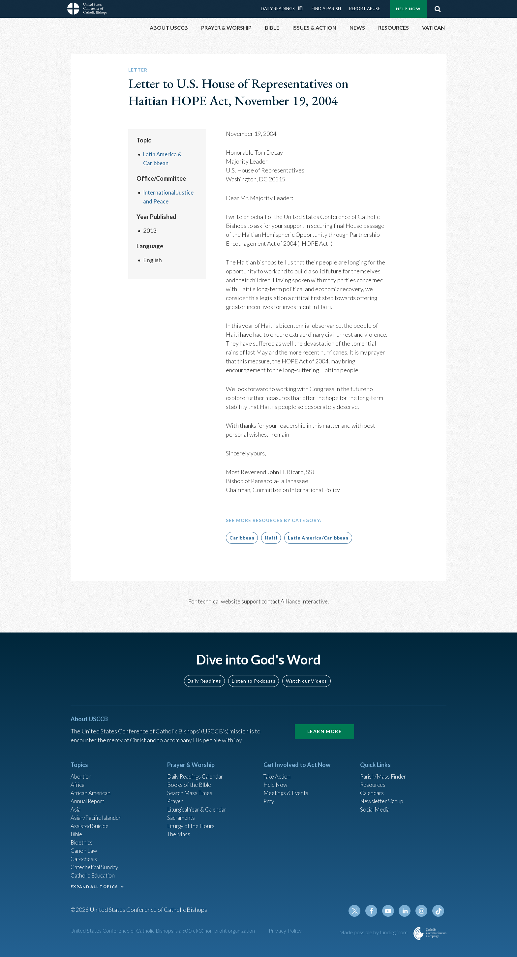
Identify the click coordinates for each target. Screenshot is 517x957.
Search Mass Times (191, 784)
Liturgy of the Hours (192, 820)
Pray (269, 793)
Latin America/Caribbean (318, 537)
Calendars (373, 784)
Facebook (375, 911)
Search (437, 9)
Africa (78, 775)
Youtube (391, 911)
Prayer (176, 793)
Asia (76, 802)
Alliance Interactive (304, 601)
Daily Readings (278, 8)
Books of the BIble (190, 775)
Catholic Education (95, 873)
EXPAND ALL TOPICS (94, 884)
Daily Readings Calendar (303, 8)
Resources (373, 775)
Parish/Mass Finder (385, 766)
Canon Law (84, 846)
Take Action (278, 766)
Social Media (376, 802)
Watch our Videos (306, 670)
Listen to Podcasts (253, 670)
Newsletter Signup (384, 793)
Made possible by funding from (374, 932)
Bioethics (83, 838)
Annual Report (89, 793)
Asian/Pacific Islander (98, 811)
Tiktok (438, 911)
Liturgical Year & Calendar (200, 802)
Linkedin (407, 911)
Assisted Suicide (91, 820)
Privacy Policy (285, 931)
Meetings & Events (288, 784)
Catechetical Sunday (97, 864)
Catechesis (85, 855)
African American (92, 784)
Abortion (82, 766)
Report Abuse (364, 8)
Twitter (359, 911)
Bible (77, 829)
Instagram (423, 911)
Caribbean (241, 537)
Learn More (324, 721)
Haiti (271, 537)
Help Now (408, 8)
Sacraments (182, 811)
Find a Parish (326, 8)
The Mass (179, 829)
